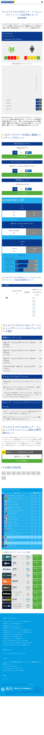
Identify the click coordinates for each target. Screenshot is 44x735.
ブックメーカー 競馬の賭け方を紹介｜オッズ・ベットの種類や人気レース (22, 662)
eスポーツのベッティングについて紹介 (13, 670)
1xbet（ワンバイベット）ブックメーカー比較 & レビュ (17, 621)
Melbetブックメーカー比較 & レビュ (12, 636)
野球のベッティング (8, 664)
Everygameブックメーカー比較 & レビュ (13, 634)
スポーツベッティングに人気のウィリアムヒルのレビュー (18, 642)
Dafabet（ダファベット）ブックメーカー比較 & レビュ (17, 632)
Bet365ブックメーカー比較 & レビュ (12, 627)
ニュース (5, 679)
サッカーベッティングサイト (10, 666)
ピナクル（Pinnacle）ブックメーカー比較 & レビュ (16, 644)
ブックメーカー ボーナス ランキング (14, 653)
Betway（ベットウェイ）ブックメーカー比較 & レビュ (17, 630)
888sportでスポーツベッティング (12, 625)
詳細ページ (14, 558)
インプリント (31, 684)
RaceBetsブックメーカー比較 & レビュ (13, 638)
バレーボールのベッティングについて (13, 668)
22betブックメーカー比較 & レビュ (12, 623)
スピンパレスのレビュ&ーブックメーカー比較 (15, 640)
